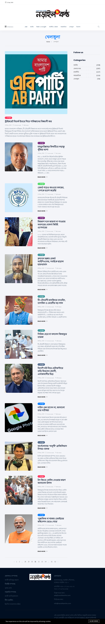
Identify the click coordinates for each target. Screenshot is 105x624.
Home (48, 42)
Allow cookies (94, 621)
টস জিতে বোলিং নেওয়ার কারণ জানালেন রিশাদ (50, 482)
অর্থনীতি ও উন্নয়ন (53, 27)
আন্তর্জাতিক (63, 27)
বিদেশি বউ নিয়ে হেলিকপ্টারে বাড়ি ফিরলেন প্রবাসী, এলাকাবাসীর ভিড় (52, 371)
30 (32, 562)
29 (28, 562)
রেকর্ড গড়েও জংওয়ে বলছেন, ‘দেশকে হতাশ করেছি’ (52, 189)
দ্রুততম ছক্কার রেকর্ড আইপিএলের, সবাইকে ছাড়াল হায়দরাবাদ (52, 261)
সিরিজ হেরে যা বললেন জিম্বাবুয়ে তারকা (49, 336)
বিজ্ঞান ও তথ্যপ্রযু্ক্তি (41, 27)
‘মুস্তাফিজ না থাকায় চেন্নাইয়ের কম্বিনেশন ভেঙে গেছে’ (52, 520)
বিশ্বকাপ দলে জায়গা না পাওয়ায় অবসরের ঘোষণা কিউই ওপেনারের (50, 224)
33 (42, 562)
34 (45, 562)
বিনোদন (78, 27)
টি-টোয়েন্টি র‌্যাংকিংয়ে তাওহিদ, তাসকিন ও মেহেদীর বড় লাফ (52, 303)
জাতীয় (32, 27)
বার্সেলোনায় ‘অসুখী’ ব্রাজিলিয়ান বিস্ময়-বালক (50, 448)
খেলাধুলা (71, 27)
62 (55, 562)
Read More (42, 177)
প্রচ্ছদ (26, 27)
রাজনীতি (76, 72)
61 (51, 562)
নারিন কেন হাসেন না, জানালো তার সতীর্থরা (52, 409)
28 (25, 562)
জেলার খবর (77, 69)
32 (38, 562)
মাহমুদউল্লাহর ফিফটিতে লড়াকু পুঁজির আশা (52, 148)
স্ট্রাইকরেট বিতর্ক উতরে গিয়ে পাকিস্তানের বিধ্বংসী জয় (30, 121)
